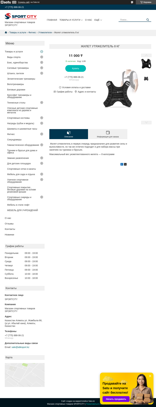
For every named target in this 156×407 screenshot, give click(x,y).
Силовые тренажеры (18, 68)
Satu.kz (91, 401)
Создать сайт (24, 2)
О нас (88, 20)
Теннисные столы (16, 102)
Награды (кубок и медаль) (20, 123)
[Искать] (147, 20)
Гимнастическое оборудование (23, 145)
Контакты (10, 229)
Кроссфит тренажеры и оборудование (19, 96)
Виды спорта (13, 57)
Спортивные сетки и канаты (21, 169)
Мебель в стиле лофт (18, 205)
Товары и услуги (69, 20)
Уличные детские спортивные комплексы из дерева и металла (22, 110)
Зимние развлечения (18, 158)
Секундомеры (14, 139)
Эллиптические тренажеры (21, 79)
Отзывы (9, 223)
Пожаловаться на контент (97, 404)
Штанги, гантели (15, 73)
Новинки (9, 234)
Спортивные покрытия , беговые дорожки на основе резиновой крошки (21, 189)
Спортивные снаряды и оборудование (19, 198)
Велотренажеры (15, 84)
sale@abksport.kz (20, 347)
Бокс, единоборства (17, 62)
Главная (52, 20)
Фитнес (32, 32)
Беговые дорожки (16, 89)
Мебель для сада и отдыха (21, 174)
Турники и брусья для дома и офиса (22, 151)
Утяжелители (45, 32)
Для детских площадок (19, 163)
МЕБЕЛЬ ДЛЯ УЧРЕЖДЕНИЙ (22, 210)
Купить (75, 68)
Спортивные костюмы (18, 118)
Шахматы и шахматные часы (22, 128)
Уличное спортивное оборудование (17, 180)
